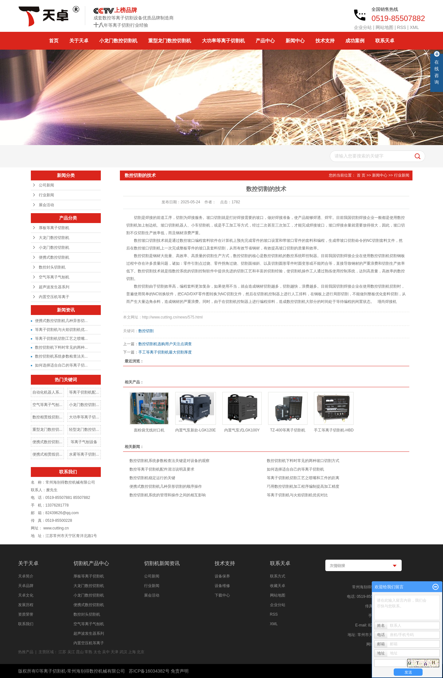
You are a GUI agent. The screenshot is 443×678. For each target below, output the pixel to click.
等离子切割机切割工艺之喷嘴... (61, 338)
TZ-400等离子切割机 (287, 430)
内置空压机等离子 (54, 297)
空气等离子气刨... (47, 404)
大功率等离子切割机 (223, 40)
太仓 (97, 652)
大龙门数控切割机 (54, 237)
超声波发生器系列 (54, 287)
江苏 (62, 652)
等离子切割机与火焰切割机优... (61, 329)
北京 (140, 652)
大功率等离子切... (84, 417)
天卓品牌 (25, 586)
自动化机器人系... (47, 392)
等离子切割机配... (84, 392)
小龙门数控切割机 (118, 40)
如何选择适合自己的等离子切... (61, 365)
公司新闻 (46, 185)
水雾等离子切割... (84, 454)
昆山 (80, 652)
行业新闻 (46, 195)
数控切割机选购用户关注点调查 (165, 344)
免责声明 (180, 671)
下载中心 (222, 595)
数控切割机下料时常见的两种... (61, 347)
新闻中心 (295, 40)
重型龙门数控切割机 (169, 40)
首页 (54, 40)
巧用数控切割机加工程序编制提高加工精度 (303, 486)
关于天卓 (78, 40)
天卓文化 (25, 595)
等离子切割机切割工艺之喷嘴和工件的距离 (303, 478)
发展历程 (25, 605)
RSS (401, 27)
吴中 (106, 652)
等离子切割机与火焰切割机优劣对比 (297, 495)
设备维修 (222, 586)
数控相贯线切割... (47, 417)
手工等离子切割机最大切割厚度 (165, 352)
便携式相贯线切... (47, 454)
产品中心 (265, 40)
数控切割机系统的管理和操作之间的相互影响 (167, 495)
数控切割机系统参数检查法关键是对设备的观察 (169, 460)
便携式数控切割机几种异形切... (61, 320)
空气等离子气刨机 (54, 277)
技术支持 (325, 40)
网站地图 (384, 27)
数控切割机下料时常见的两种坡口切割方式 (303, 460)
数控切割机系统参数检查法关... (61, 356)
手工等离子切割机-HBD (334, 430)
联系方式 (277, 576)
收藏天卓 (277, 586)
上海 (132, 652)
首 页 (361, 175)
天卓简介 (25, 576)
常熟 (88, 652)
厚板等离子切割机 (54, 228)
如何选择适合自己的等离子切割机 (295, 469)
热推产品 (25, 652)
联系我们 (25, 624)
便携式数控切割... (47, 442)
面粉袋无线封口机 (149, 430)
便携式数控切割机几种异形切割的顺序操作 (165, 486)
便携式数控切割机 (54, 257)
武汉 (123, 652)
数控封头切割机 (52, 267)
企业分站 (363, 27)
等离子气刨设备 (84, 442)
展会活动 (46, 205)
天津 (114, 652)
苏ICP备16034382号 (149, 671)
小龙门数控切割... (84, 404)
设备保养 (222, 576)
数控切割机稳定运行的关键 (152, 478)
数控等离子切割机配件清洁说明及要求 (161, 469)
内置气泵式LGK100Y (242, 430)
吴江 (71, 652)
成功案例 (354, 40)
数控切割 (146, 331)
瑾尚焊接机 (387, 301)
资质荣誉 (25, 614)
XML (414, 27)
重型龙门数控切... (47, 429)
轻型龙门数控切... (84, 429)
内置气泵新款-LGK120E (195, 430)
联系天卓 (384, 40)
